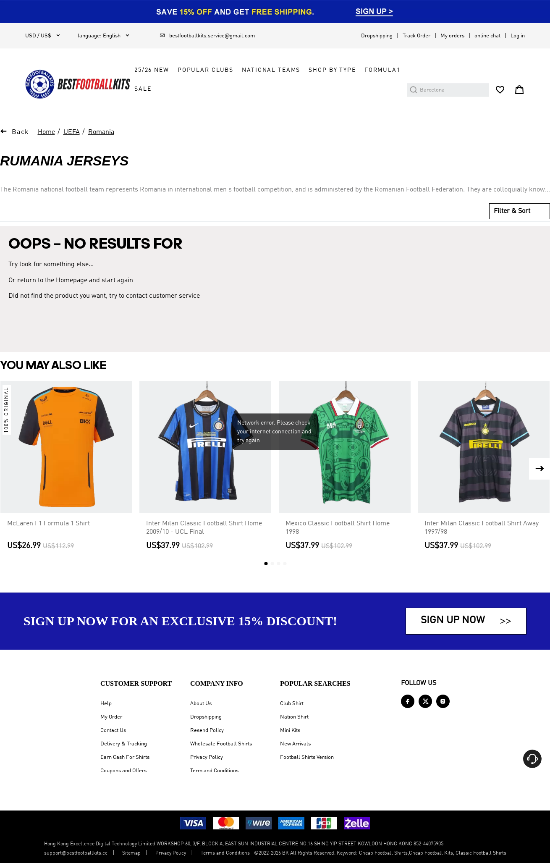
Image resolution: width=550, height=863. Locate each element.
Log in (518, 36)
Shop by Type (332, 70)
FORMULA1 (382, 70)
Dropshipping (377, 36)
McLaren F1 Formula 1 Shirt (48, 523)
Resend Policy (207, 730)
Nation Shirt (294, 717)
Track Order (416, 36)
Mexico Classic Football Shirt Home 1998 (337, 527)
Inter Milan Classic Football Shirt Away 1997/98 (481, 527)
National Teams (271, 70)
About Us (201, 703)
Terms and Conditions (225, 853)
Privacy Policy (206, 757)
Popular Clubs (205, 70)
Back (20, 132)
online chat (487, 36)
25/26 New (151, 70)
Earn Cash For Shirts (124, 757)
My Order (111, 717)
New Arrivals (295, 744)
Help (106, 703)
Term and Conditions (214, 771)
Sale (142, 89)
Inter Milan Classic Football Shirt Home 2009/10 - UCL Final (204, 527)
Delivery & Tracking (123, 744)
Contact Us (113, 730)
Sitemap (131, 853)
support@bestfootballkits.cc (75, 853)
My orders (452, 36)
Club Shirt (292, 703)
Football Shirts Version (307, 757)
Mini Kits (290, 730)
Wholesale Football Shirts (221, 744)
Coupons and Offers (123, 771)
